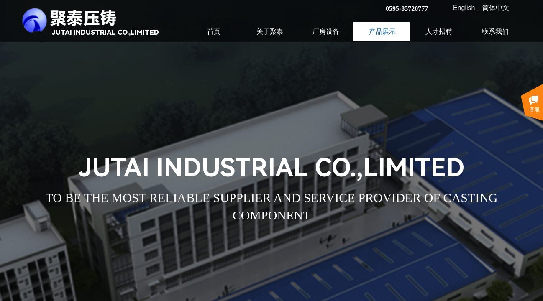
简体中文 (495, 8)
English (464, 8)
